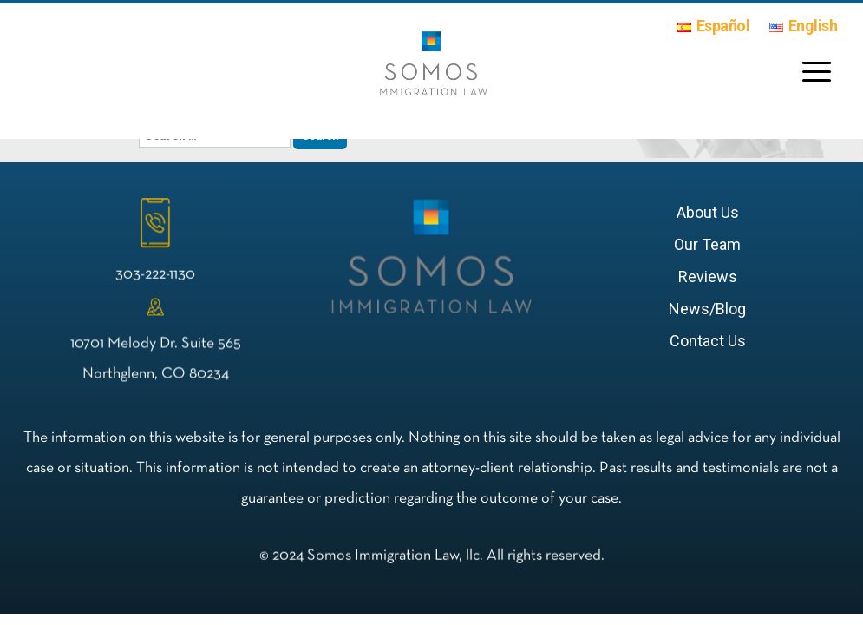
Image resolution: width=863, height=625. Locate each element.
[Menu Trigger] (813, 71)
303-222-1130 (155, 276)
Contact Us (708, 341)
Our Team (707, 244)
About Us (708, 212)
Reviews (707, 276)
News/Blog (707, 308)
